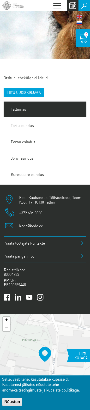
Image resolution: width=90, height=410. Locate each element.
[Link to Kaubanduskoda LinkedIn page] (18, 297)
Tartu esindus (22, 125)
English (79, 16)
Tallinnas (18, 109)
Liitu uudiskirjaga (24, 92)
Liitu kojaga (81, 355)
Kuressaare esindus (27, 174)
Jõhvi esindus (22, 158)
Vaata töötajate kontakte (25, 243)
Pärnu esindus (23, 141)
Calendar (72, 5)
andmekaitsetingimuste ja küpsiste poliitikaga (40, 389)
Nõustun (12, 402)
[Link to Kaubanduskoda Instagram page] (40, 297)
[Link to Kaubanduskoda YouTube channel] (29, 297)
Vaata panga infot (19, 256)
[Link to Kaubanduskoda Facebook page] (7, 297)
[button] (45, 354)
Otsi (84, 5)
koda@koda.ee (31, 225)
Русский (79, 23)
